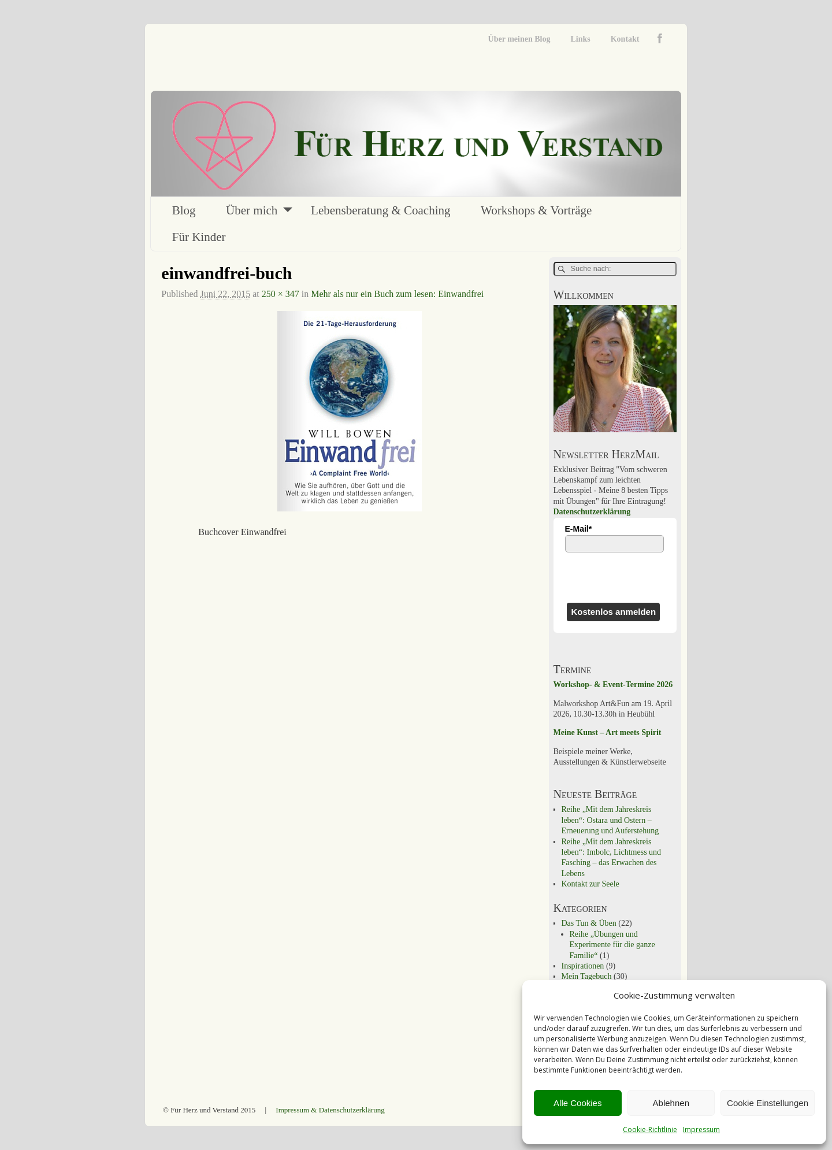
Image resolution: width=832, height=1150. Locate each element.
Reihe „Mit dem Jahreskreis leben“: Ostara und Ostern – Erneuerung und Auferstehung (610, 820)
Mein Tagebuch (587, 976)
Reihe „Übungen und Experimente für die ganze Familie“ (612, 945)
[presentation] (615, 577)
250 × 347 (280, 294)
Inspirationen (583, 966)
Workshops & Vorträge (536, 210)
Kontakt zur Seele (590, 884)
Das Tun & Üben (589, 923)
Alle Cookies (577, 1103)
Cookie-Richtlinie (650, 1129)
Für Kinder (199, 237)
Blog (184, 210)
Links (580, 39)
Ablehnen (671, 1103)
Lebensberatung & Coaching (380, 210)
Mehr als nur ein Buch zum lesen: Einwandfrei (397, 294)
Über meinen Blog (519, 39)
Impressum (701, 1129)
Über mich (251, 210)
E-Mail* (578, 528)
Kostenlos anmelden (613, 612)
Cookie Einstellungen (767, 1103)
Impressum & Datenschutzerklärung (330, 1110)
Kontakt (625, 39)
